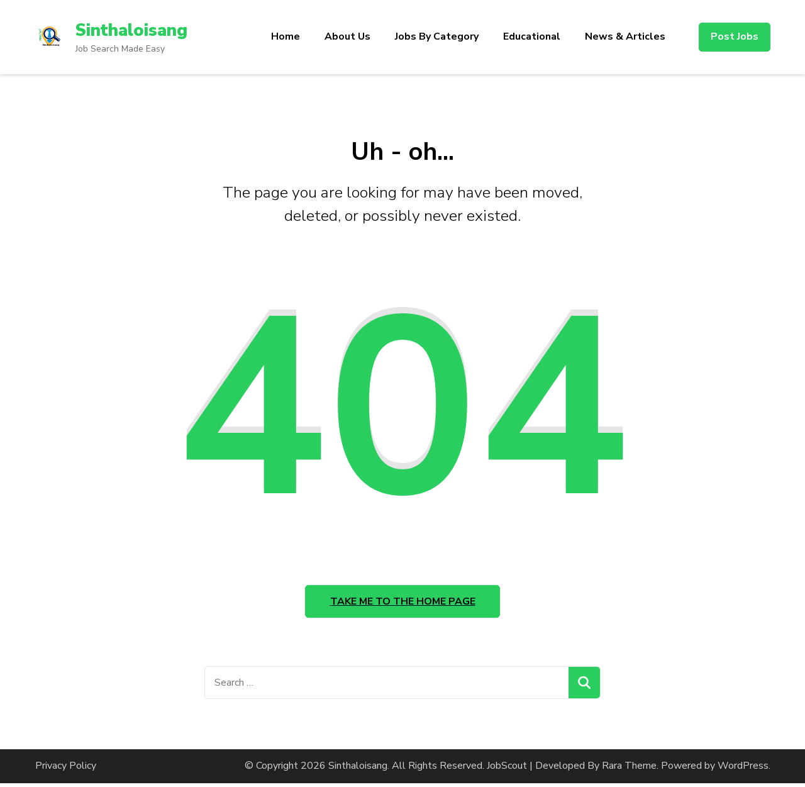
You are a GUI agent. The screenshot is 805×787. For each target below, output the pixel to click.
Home (285, 36)
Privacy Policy (65, 769)
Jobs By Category (437, 36)
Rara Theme (629, 769)
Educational (531, 36)
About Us (347, 36)
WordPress (743, 769)
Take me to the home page (402, 603)
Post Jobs (734, 36)
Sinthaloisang (133, 30)
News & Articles (625, 36)
